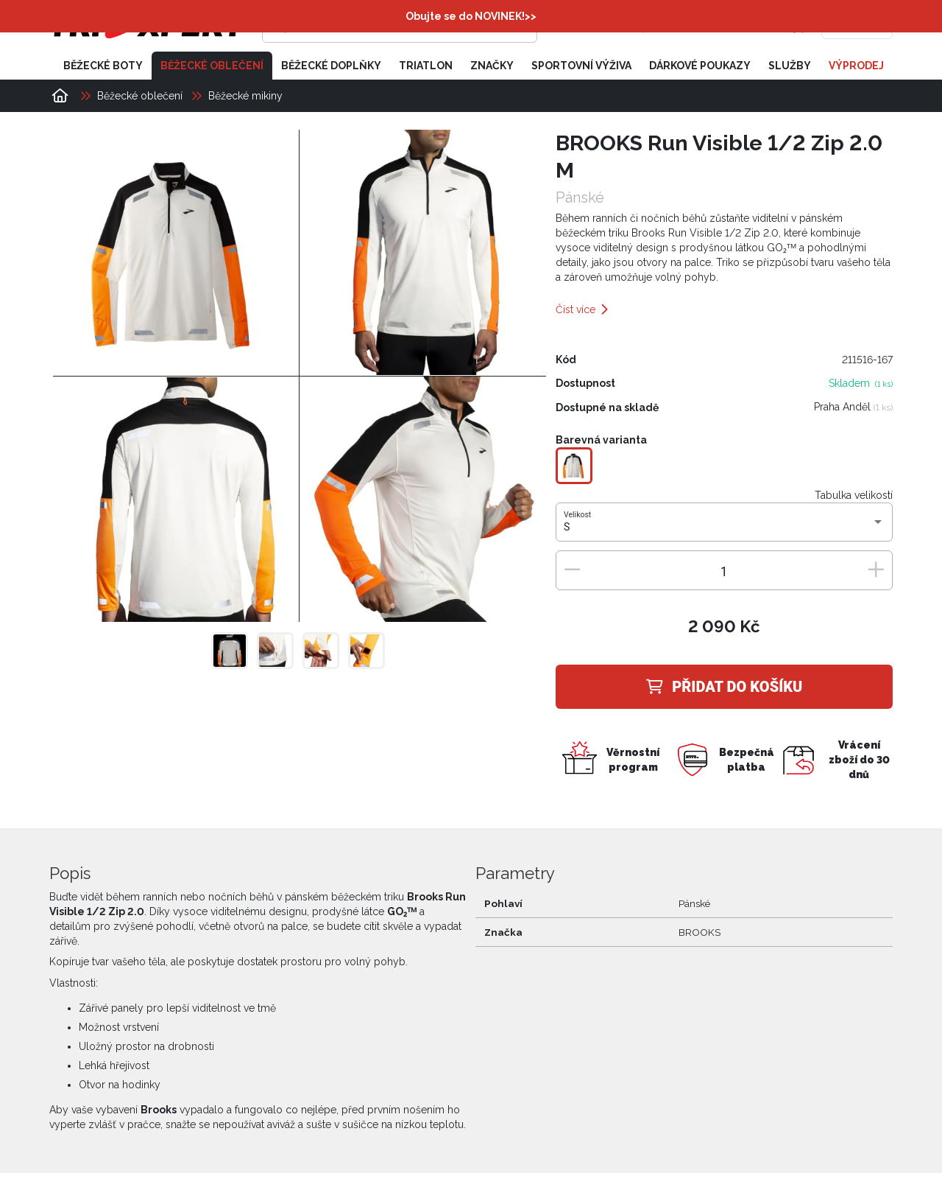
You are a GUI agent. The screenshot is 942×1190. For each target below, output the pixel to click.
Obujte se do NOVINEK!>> (471, 16)
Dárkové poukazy (700, 65)
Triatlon (426, 65)
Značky (492, 65)
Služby (789, 65)
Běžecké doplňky (331, 65)
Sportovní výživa (581, 65)
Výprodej (856, 65)
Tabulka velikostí (854, 494)
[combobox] (724, 527)
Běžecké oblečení (211, 65)
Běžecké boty (103, 65)
